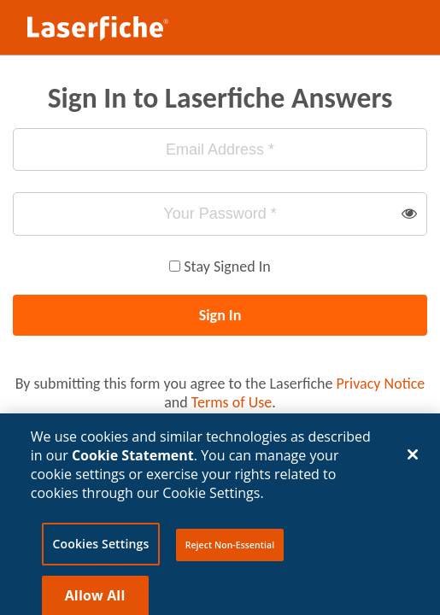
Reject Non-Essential (229, 551)
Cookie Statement (133, 461)
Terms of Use (232, 402)
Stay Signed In (227, 266)
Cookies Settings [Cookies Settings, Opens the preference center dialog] (101, 550)
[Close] (412, 460)
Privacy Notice (381, 383)
